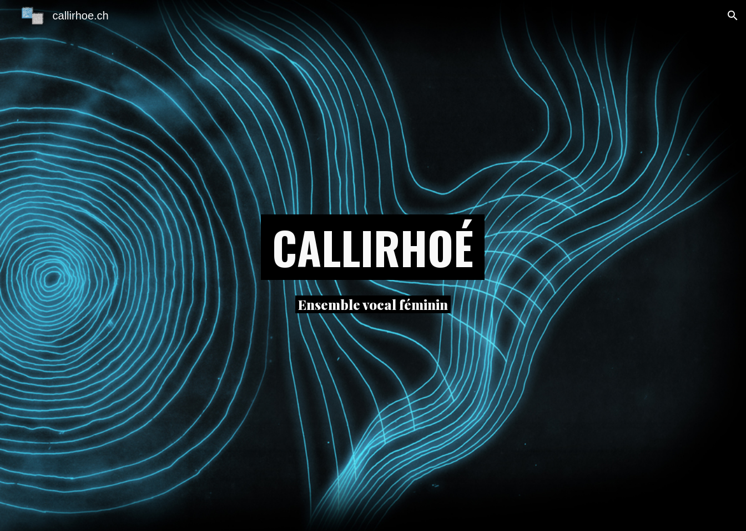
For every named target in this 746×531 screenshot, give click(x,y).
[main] (373, 247)
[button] (732, 15)
